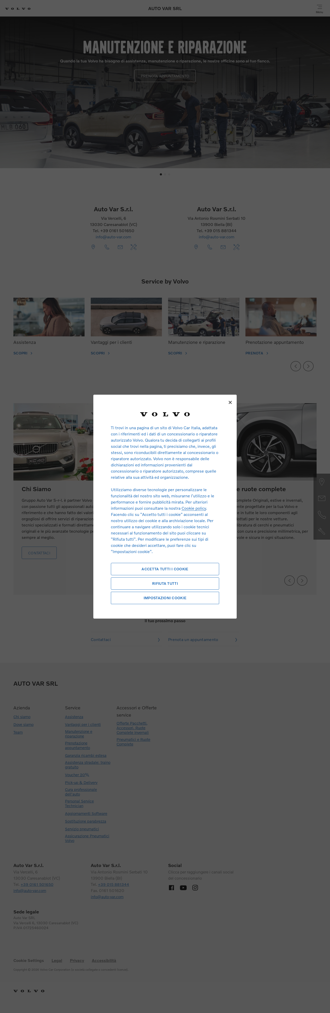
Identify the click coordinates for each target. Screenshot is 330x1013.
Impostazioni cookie (165, 598)
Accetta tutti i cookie (165, 569)
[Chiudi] (230, 402)
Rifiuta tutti (165, 583)
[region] (165, 506)
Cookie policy (194, 508)
